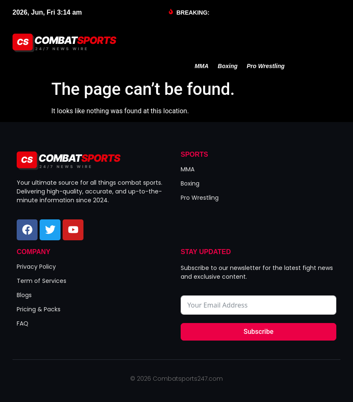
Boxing (227, 66)
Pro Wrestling (266, 66)
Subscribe (258, 332)
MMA (201, 66)
